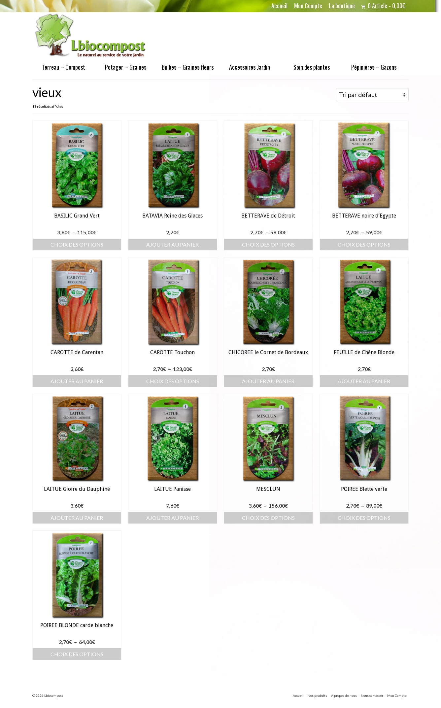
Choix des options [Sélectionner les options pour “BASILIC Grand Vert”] (77, 244)
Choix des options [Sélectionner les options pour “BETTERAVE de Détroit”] (268, 244)
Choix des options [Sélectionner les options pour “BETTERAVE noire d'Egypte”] (364, 244)
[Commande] (372, 94)
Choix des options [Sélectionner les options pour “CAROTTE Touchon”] (172, 381)
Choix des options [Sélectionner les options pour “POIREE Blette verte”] (364, 518)
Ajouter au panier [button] (172, 244)
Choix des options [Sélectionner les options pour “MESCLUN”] (268, 518)
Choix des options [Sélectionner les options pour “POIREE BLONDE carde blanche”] (77, 654)
